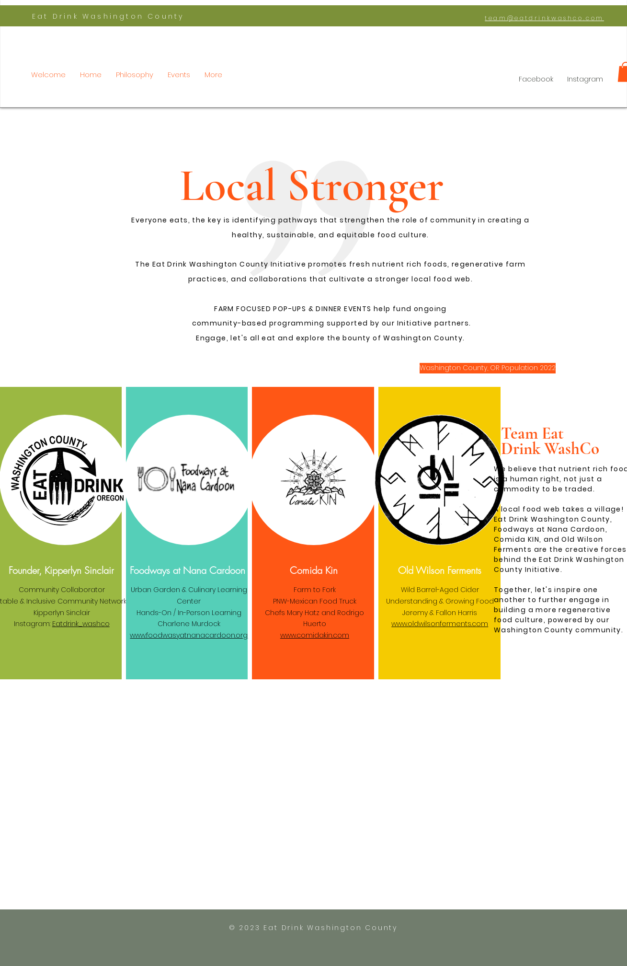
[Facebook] (536, 80)
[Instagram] (585, 80)
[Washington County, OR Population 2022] (488, 368)
